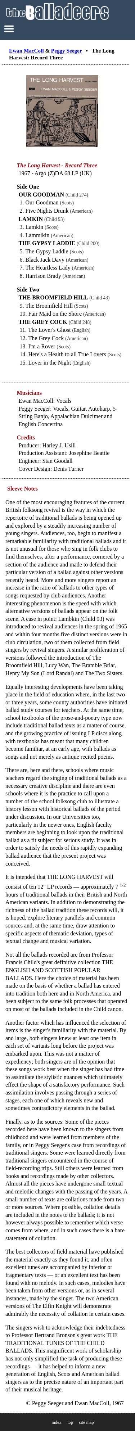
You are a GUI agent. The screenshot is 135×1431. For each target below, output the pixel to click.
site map (86, 1422)
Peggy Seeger (66, 51)
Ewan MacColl (26, 51)
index (56, 1422)
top (70, 1422)
